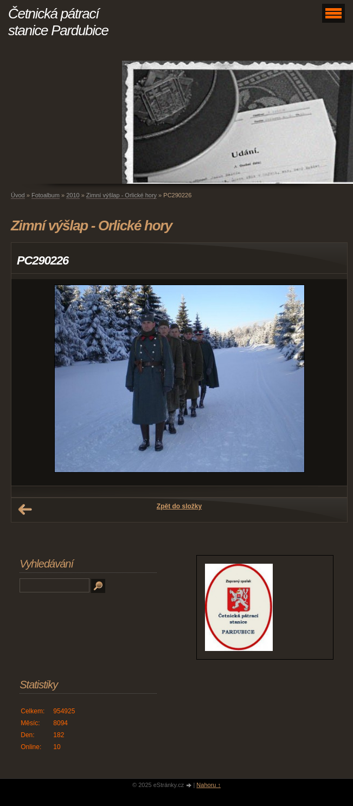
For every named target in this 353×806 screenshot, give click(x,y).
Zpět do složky (179, 506)
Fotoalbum (45, 195)
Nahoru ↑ (208, 785)
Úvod (18, 195)
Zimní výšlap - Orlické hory (121, 195)
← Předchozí (25, 509)
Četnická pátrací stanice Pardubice (58, 21)
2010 (72, 195)
